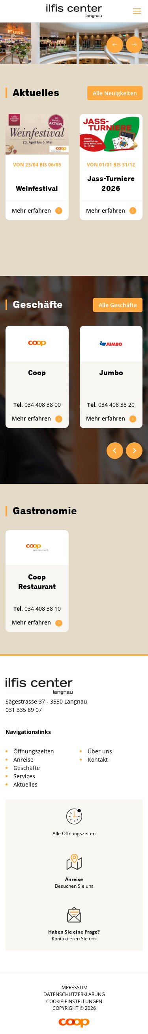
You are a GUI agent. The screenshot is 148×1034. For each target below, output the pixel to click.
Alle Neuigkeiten (115, 93)
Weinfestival (37, 188)
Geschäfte (26, 768)
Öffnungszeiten (33, 751)
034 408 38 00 (42, 404)
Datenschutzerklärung (74, 994)
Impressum (74, 987)
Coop (37, 373)
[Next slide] (134, 44)
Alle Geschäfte (118, 305)
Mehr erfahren (37, 210)
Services (24, 776)
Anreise (23, 759)
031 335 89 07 (24, 709)
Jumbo (111, 373)
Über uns (100, 751)
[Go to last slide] (115, 44)
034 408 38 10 (42, 608)
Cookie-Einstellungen (74, 1001)
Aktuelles (25, 784)
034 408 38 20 (116, 404)
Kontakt (98, 759)
